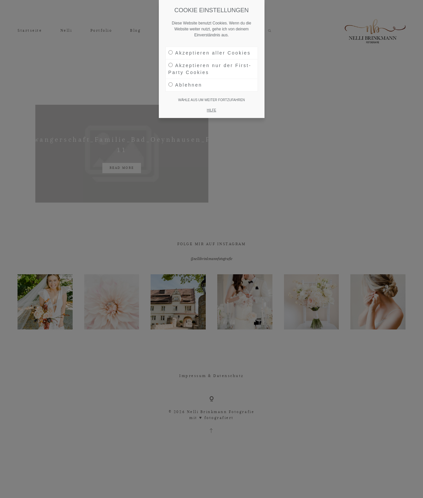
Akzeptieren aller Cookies (209, 53)
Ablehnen (185, 85)
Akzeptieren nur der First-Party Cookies (210, 69)
